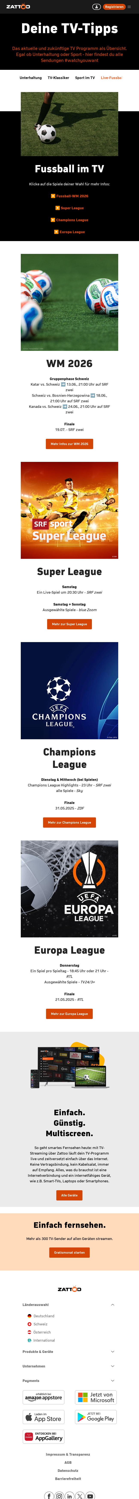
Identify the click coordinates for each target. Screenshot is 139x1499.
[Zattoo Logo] (18, 6)
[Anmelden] (96, 7)
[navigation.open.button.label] (69, 1352)
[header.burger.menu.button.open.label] (129, 7)
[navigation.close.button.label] (69, 1305)
